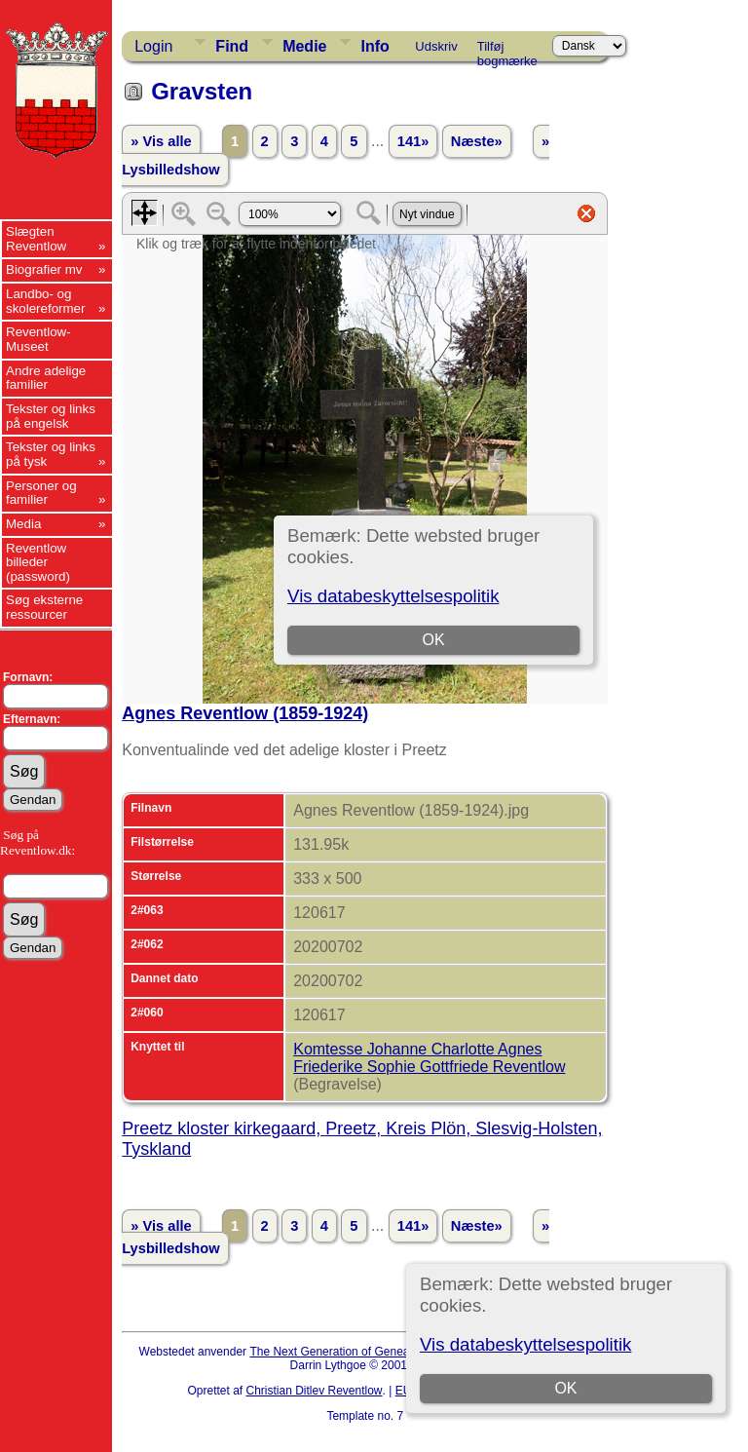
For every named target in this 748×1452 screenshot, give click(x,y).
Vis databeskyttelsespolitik (525, 1344)
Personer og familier (41, 493)
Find (231, 46)
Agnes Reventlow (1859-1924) (245, 713)
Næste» (477, 141)
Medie (304, 46)
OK (565, 1388)
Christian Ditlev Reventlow (313, 1390)
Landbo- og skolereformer (45, 301)
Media (23, 523)
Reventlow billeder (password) (38, 562)
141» (413, 141)
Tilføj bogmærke (507, 49)
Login (153, 46)
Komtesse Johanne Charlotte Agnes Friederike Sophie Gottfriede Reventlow (429, 1058)
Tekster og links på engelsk (50, 416)
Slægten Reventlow (36, 238)
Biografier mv (44, 269)
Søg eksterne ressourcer (44, 607)
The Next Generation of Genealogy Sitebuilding (372, 1351)
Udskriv (436, 46)
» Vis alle (161, 141)
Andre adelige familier (46, 378)
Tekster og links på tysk (50, 454)
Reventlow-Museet (38, 339)
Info (374, 46)
